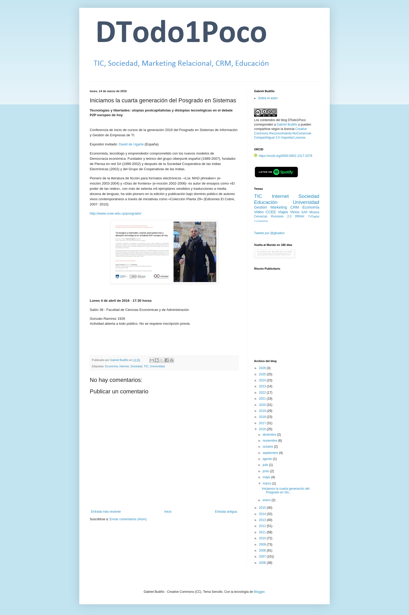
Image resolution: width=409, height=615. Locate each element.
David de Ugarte (131, 144)
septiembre (271, 453)
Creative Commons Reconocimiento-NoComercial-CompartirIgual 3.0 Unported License (283, 133)
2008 (263, 550)
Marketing (278, 207)
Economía (111, 366)
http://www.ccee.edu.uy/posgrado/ (115, 213)
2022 (263, 392)
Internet (124, 366)
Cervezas (260, 216)
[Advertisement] (286, 317)
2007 (263, 556)
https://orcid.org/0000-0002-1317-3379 (283, 156)
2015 (263, 508)
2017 (263, 423)
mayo (267, 477)
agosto (268, 459)
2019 (263, 411)
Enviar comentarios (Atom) (128, 519)
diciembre (270, 434)
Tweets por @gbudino (269, 233)
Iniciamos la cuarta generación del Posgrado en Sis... (285, 490)
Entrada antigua (226, 511)
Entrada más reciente (106, 511)
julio (266, 465)
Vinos (294, 212)
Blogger (259, 592)
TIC (146, 366)
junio (266, 471)
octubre (268, 446)
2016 (263, 429)
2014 (263, 514)
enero (267, 500)
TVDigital (313, 216)
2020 (263, 405)
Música (314, 212)
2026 (263, 368)
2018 (263, 417)
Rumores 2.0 (281, 216)
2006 (263, 563)
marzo (267, 483)
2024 (263, 380)
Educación (266, 202)
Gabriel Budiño (119, 360)
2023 (263, 386)
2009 (263, 544)
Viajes (283, 212)
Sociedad (136, 366)
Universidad (157, 366)
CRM (294, 207)
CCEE (271, 212)
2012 (263, 526)
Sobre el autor (268, 98)
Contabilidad (261, 221)
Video (259, 212)
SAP (304, 212)
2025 (263, 374)
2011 (263, 532)
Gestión (260, 207)
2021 (263, 398)
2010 (263, 538)
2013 (263, 520)
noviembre (270, 440)
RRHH (299, 216)
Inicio (168, 511)
